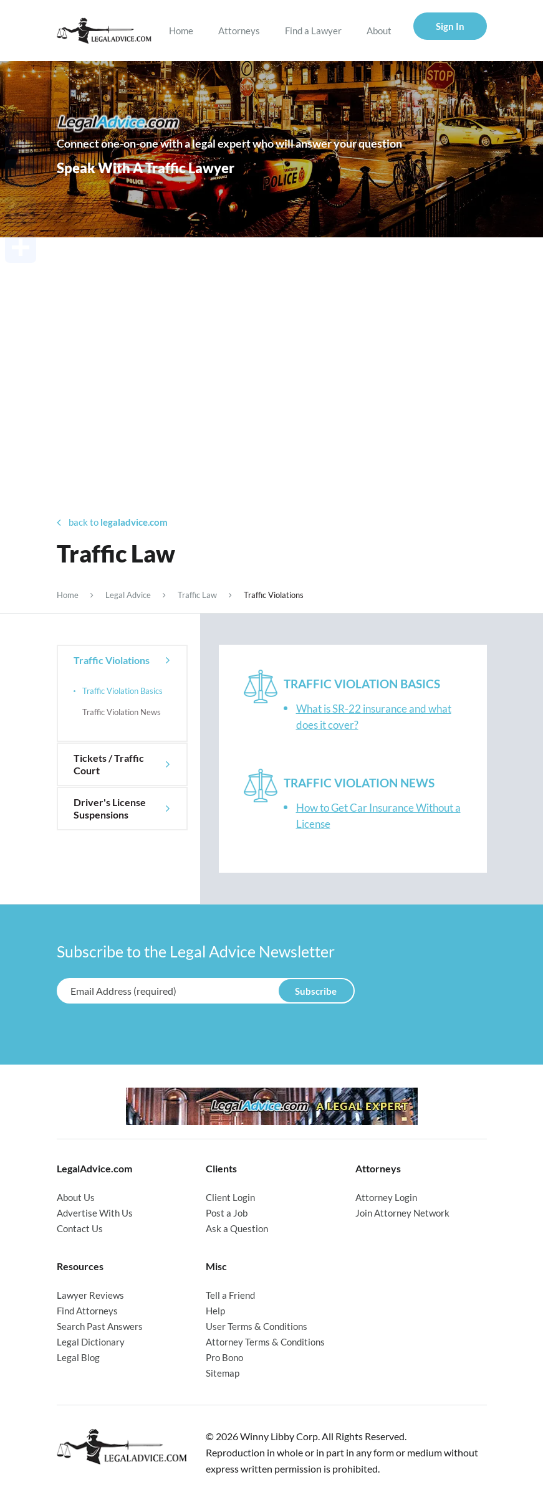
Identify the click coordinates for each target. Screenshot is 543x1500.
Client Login (230, 1197)
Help (215, 1310)
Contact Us (80, 1228)
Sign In (450, 26)
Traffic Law (197, 595)
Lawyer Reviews (90, 1295)
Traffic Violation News (121, 712)
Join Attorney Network (402, 1212)
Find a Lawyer (313, 30)
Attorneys (239, 30)
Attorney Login (386, 1197)
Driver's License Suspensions (110, 808)
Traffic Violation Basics (122, 691)
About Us (76, 1197)
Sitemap (222, 1373)
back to (112, 522)
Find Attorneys (87, 1310)
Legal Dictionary (91, 1341)
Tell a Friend (230, 1295)
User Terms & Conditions (256, 1326)
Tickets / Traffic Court (109, 764)
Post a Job (226, 1212)
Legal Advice (128, 595)
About (379, 30)
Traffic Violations (112, 660)
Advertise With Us (95, 1212)
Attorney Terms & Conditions (265, 1341)
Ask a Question (237, 1228)
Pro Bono (224, 1357)
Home (181, 30)
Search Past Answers (100, 1326)
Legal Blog (78, 1357)
